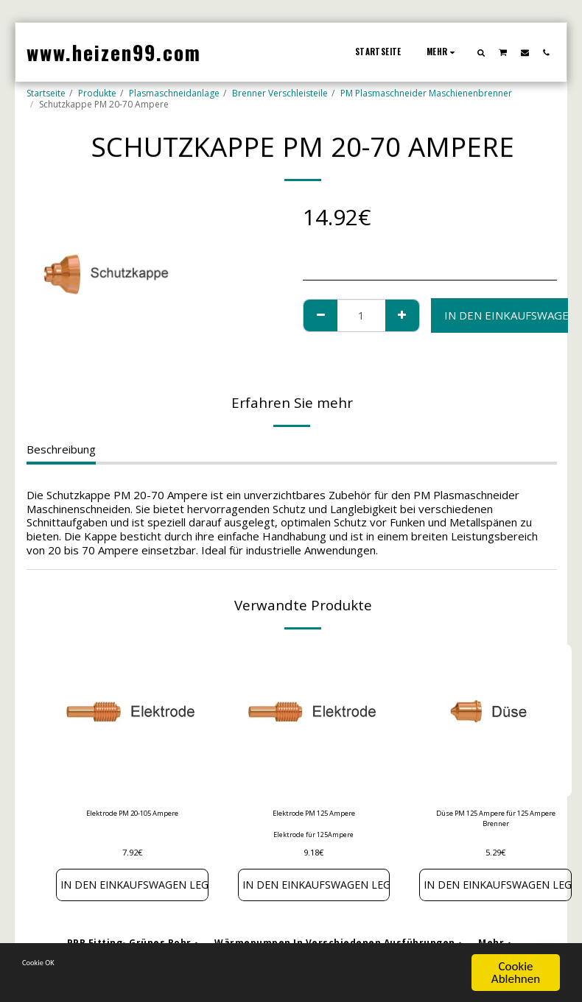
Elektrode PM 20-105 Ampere (132, 814)
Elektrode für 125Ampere (313, 837)
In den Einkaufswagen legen (132, 889)
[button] (481, 52)
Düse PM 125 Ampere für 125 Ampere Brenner (495, 821)
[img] (132, 720)
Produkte (97, 93)
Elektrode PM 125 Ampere (313, 814)
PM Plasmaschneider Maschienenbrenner (426, 93)
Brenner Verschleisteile (280, 93)
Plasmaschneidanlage (174, 93)
